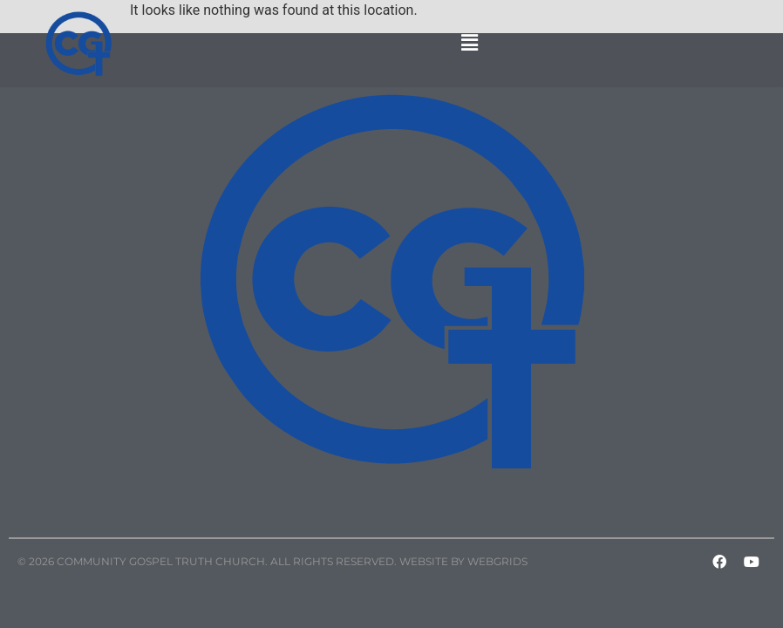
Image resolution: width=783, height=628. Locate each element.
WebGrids (497, 561)
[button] (470, 43)
